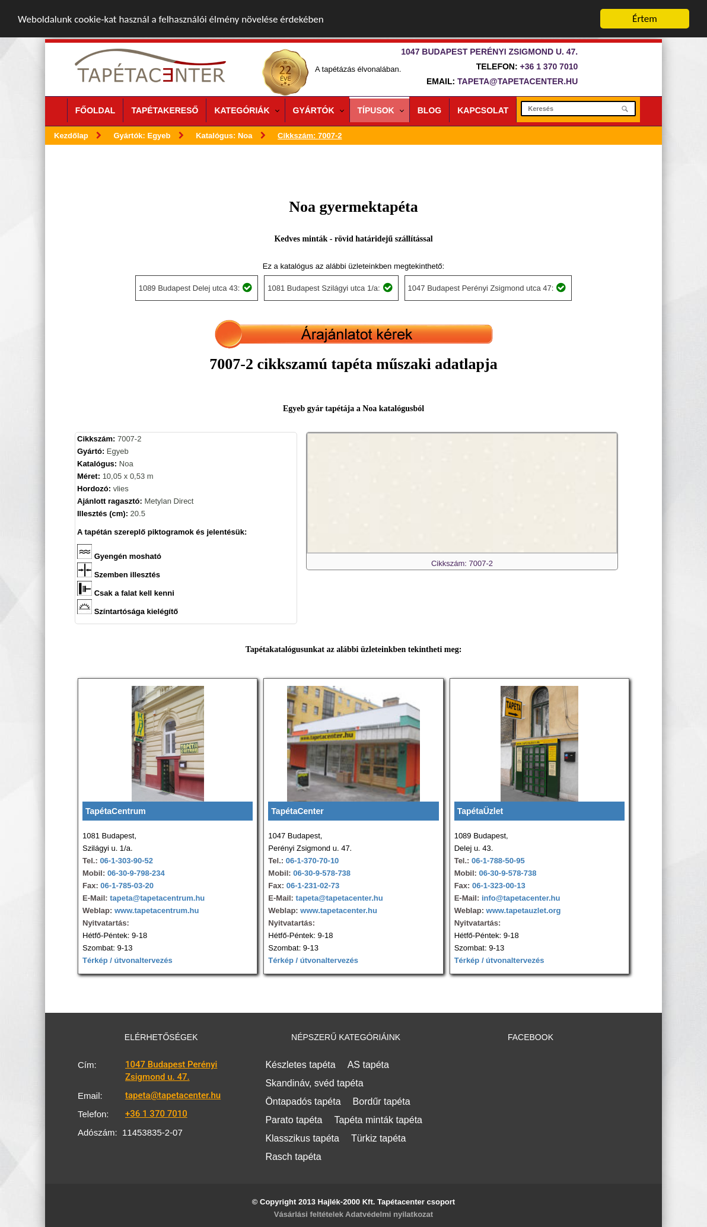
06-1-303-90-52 (126, 860)
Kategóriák (241, 110)
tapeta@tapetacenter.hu (517, 81)
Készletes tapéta (300, 1065)
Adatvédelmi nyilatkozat (389, 1214)
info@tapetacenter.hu (519, 898)
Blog (429, 110)
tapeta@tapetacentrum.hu (156, 898)
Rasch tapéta (293, 1157)
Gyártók (314, 110)
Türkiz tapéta (378, 1138)
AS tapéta (368, 1065)
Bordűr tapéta (381, 1101)
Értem (644, 18)
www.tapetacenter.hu (338, 910)
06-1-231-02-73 (313, 885)
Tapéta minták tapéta (378, 1120)
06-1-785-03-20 (127, 885)
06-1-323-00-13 (499, 885)
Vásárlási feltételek (308, 1214)
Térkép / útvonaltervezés (127, 960)
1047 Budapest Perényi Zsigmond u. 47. (171, 1070)
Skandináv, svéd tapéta (314, 1083)
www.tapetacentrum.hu (155, 910)
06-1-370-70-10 (312, 860)
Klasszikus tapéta (302, 1138)
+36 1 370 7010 (549, 66)
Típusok (376, 110)
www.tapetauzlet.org (522, 910)
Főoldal (95, 110)
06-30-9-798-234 (136, 873)
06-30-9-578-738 (322, 873)
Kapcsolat (482, 110)
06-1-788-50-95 (498, 860)
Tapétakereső (164, 110)
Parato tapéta (293, 1120)
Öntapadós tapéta (302, 1101)
